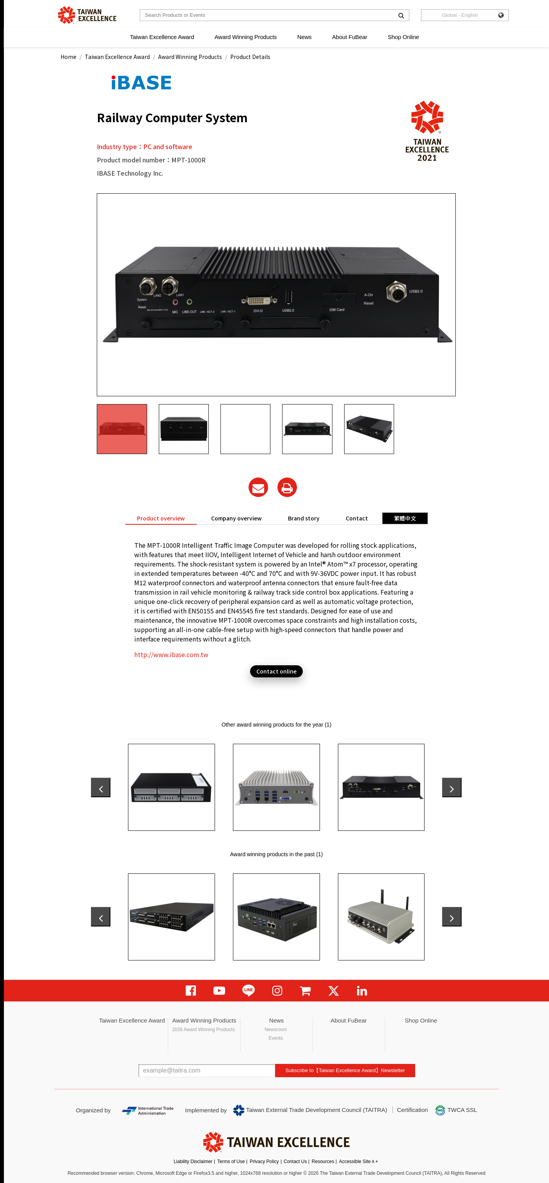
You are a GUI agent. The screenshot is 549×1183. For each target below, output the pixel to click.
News (304, 37)
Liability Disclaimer (193, 1161)
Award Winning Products (246, 37)
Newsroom (276, 1029)
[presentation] (100, 787)
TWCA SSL (455, 1110)
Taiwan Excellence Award (162, 37)
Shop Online (403, 37)
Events (275, 1038)
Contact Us (295, 1161)
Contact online (276, 671)
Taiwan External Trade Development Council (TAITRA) (310, 1110)
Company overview (236, 518)
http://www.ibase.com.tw (171, 654)
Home (68, 57)
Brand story (304, 518)
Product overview (161, 518)
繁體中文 (405, 518)
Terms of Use (231, 1161)
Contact (357, 518)
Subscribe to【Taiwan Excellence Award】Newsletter (345, 1070)
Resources (323, 1161)
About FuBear (349, 37)
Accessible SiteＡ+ (358, 1161)
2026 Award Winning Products (203, 1029)
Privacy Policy (264, 1161)
